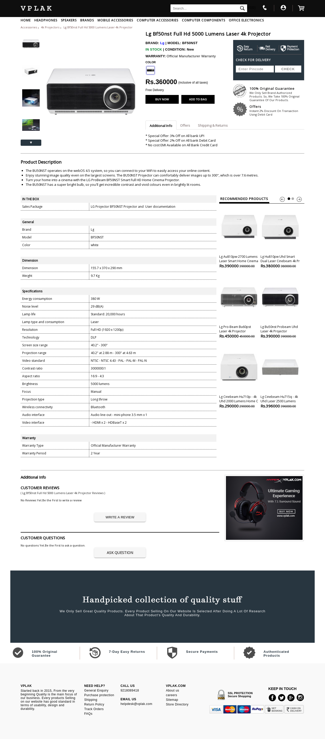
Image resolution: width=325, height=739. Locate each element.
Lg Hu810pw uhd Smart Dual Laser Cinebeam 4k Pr (280, 236)
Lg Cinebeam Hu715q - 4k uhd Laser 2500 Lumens (280, 376)
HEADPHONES (45, 20)
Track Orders (94, 709)
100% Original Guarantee (276, 94)
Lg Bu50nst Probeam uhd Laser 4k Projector (280, 306)
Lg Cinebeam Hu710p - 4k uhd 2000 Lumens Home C (239, 376)
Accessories (29, 27)
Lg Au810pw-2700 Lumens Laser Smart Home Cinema (239, 236)
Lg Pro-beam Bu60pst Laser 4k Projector (239, 306)
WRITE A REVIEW (119, 517)
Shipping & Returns (213, 125)
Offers (276, 110)
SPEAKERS (69, 20)
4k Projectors (50, 27)
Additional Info (161, 125)
